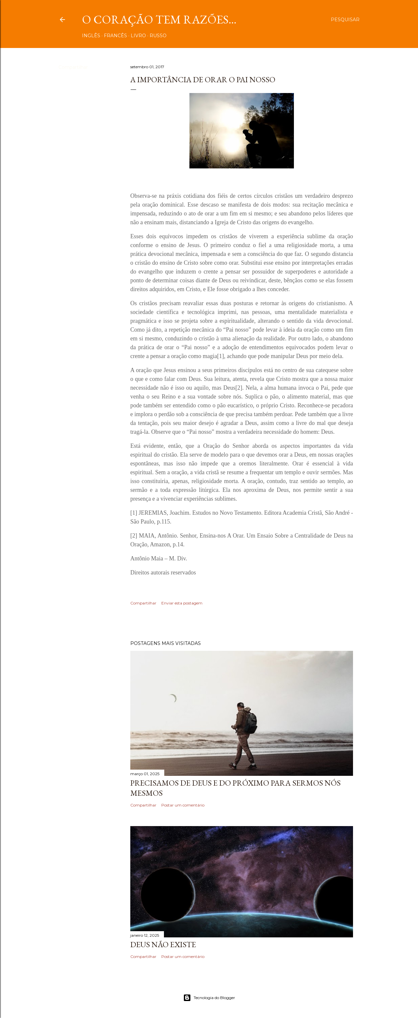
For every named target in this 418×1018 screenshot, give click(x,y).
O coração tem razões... (159, 19)
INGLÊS (91, 36)
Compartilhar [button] (73, 67)
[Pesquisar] (345, 19)
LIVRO (138, 36)
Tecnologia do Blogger (209, 998)
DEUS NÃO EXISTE (163, 944)
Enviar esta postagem (181, 603)
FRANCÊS (115, 36)
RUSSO (158, 36)
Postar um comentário (182, 805)
